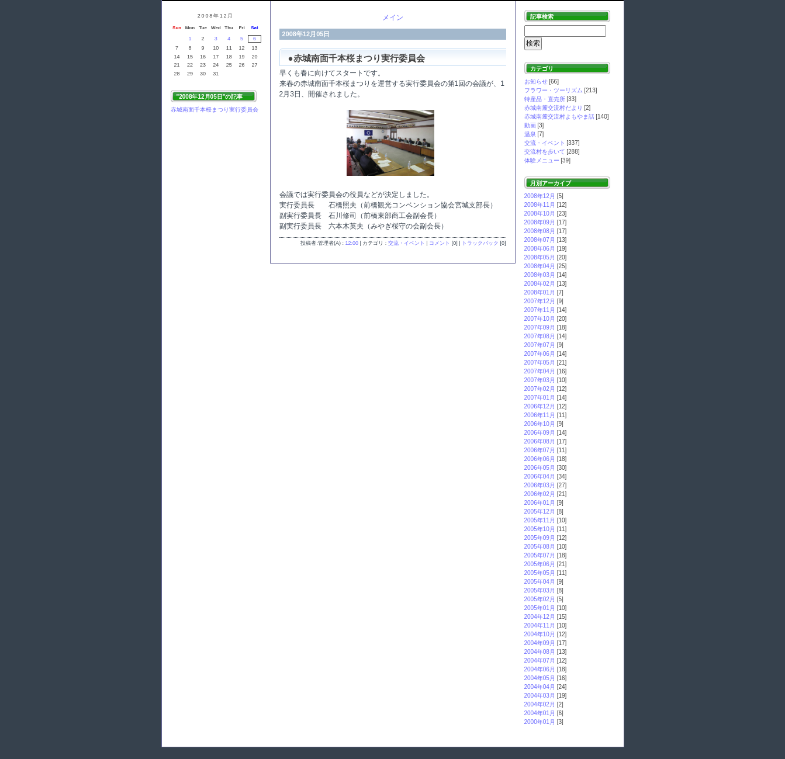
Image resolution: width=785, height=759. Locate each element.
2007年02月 (539, 389)
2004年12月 (539, 617)
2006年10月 (539, 424)
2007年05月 (539, 362)
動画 (530, 125)
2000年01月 (539, 722)
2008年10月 (539, 213)
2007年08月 (539, 336)
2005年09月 (539, 538)
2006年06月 (539, 459)
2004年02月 (539, 704)
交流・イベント (406, 243)
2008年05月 (539, 257)
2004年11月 (539, 625)
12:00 (351, 243)
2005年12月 (539, 511)
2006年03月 (539, 485)
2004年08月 (539, 652)
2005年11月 (539, 520)
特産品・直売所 (544, 99)
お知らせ (536, 81)
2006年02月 (539, 494)
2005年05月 (539, 573)
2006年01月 (539, 503)
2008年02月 (539, 283)
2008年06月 (539, 248)
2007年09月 (539, 327)
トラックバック (480, 243)
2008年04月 (539, 266)
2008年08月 (539, 231)
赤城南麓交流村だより (553, 108)
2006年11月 (539, 415)
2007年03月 (539, 380)
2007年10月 (539, 319)
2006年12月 (539, 406)
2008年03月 (539, 275)
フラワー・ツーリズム (553, 90)
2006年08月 (539, 441)
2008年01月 (539, 292)
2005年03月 (539, 590)
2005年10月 (539, 529)
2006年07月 (539, 450)
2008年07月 (539, 240)
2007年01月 (539, 397)
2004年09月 (539, 643)
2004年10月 (539, 634)
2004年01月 (539, 713)
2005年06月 (539, 564)
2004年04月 (539, 687)
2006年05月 (539, 468)
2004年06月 (539, 669)
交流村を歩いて (544, 151)
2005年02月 (539, 599)
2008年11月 (539, 205)
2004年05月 (539, 678)
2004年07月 (539, 660)
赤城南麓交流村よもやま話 (559, 116)
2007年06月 (539, 354)
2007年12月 (539, 301)
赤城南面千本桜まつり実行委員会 (214, 109)
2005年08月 (539, 546)
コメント (439, 243)
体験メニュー (541, 160)
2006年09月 (539, 432)
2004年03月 (539, 695)
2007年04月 (539, 371)
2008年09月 (539, 222)
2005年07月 (539, 555)
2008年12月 (539, 196)
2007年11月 (539, 310)
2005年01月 (539, 608)
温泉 (530, 134)
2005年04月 (539, 581)
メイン (392, 17)
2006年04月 (539, 476)
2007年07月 (539, 345)
